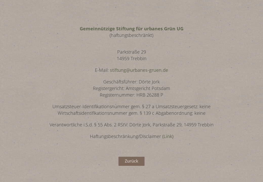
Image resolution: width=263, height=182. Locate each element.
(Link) (167, 136)
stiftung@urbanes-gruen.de (139, 70)
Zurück (131, 161)
